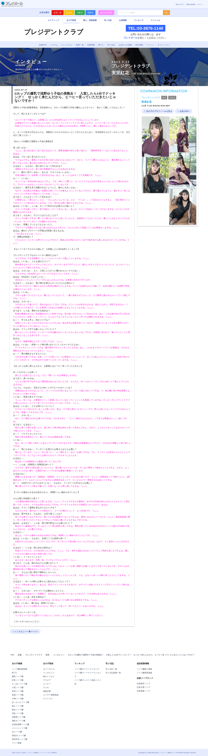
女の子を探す (106, 12)
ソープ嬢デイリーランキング (86, 669)
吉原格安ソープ (143, 684)
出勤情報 (91, 45)
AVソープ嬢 (17, 732)
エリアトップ (53, 20)
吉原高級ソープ (143, 691)
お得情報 (123, 20)
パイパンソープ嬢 (19, 728)
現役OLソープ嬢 (19, 736)
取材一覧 (80, 45)
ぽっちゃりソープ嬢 (20, 702)
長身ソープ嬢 (17, 695)
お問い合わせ (16, 752)
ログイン (200, 4)
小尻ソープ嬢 (17, 688)
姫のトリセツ (49, 676)
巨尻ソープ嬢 (17, 691)
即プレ (101, 45)
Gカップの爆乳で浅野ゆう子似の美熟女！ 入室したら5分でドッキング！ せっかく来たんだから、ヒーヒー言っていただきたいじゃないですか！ (131, 655)
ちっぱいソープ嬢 (19, 684)
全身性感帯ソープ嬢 (20, 724)
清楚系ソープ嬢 (18, 717)
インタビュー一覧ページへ (25, 631)
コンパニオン (67, 45)
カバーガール (49, 669)
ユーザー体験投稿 (50, 695)
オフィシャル (163, 45)
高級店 (91, 12)
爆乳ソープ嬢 (17, 676)
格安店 (69, 12)
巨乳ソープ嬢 (17, 680)
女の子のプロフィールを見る (158, 111)
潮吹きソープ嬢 (18, 721)
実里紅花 (147, 101)
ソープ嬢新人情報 (144, 669)
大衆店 (80, 12)
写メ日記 (108, 20)
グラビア (47, 680)
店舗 (19, 655)
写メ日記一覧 (111, 669)
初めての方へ (180, 4)
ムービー (47, 684)
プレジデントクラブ (151, 97)
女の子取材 (71, 20)
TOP (12, 655)
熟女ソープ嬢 (17, 710)
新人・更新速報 (90, 20)
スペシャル (155, 20)
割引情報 (139, 45)
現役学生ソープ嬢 (19, 739)
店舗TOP (43, 45)
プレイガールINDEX (50, 752)
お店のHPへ (183, 111)
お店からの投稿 (125, 45)
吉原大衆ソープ (143, 687)
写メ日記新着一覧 (113, 673)
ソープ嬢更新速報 (144, 673)
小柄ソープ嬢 (17, 699)
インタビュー (59, 655)
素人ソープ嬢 (17, 706)
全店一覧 (58, 12)
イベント (150, 45)
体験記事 (47, 691)
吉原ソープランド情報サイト (32, 752)
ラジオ (46, 688)
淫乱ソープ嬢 (17, 713)
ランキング (138, 20)
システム (54, 45)
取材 (48, 655)
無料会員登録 (190, 4)
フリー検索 (16, 743)
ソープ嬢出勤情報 (19, 669)
